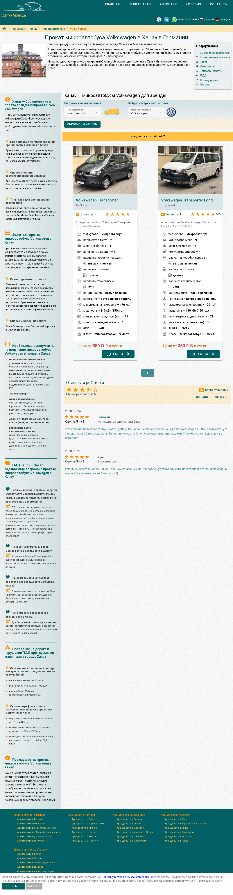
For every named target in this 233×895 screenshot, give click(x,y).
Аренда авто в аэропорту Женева (36, 862)
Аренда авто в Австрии (175, 815)
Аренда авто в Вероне (84, 836)
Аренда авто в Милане (84, 827)
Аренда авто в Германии (29, 815)
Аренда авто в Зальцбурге (179, 832)
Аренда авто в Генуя (83, 832)
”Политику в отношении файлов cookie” (125, 877)
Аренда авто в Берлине (30, 819)
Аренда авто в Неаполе (85, 840)
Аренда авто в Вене (175, 819)
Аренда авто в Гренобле (130, 836)
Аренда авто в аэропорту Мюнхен (36, 827)
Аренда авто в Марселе (130, 827)
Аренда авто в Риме (83, 819)
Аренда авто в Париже (129, 819)
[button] (82, 112)
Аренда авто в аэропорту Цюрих (35, 871)
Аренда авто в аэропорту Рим (88, 823)
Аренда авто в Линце (176, 827)
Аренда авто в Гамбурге (30, 840)
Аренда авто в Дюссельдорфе (34, 836)
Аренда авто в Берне (29, 854)
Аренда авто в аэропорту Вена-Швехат (186, 823)
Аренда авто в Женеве (30, 858)
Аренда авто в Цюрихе (30, 866)
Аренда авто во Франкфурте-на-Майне (39, 832)
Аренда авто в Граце (176, 840)
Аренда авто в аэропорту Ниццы (134, 832)
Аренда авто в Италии (82, 815)
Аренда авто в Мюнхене (30, 823)
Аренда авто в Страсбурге (131, 840)
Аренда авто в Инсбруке (178, 836)
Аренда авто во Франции (129, 815)
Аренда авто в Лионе (128, 823)
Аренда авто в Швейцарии (30, 849)
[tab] (112, 4)
